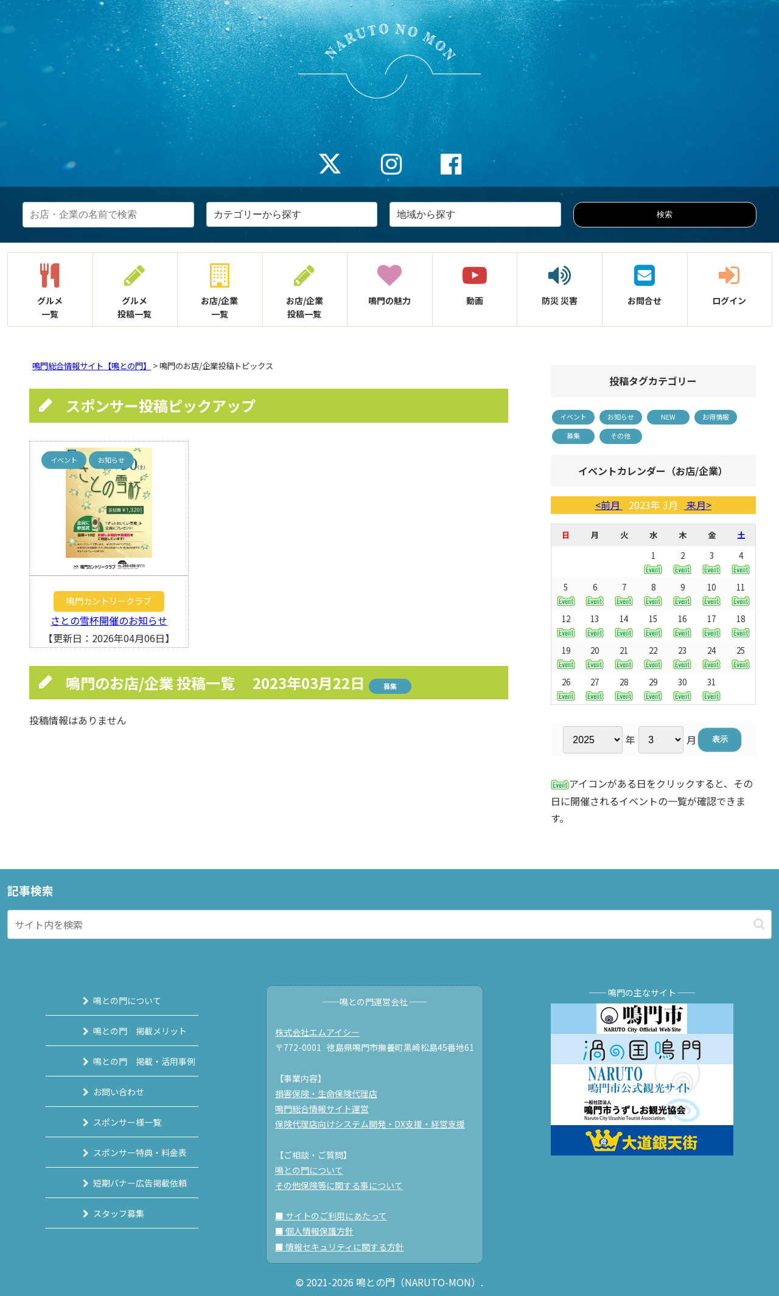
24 (711, 656)
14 (624, 625)
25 (741, 656)
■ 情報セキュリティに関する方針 (345, 1247)
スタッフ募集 (105, 1213)
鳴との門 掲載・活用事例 (131, 1061)
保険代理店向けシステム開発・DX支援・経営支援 (375, 1124)
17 (711, 625)
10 (711, 593)
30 (682, 688)
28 (624, 688)
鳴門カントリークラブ (109, 601)
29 (653, 688)
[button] (759, 924)
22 (653, 656)
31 (711, 688)
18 (741, 625)
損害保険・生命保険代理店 (332, 1093)
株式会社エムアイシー (323, 1032)
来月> (697, 504)
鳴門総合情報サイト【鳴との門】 (91, 366)
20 (594, 656)
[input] (389, 924)
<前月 (609, 504)
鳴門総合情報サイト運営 (327, 1109)
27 (594, 688)
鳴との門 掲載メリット (126, 1031)
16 (682, 625)
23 (682, 656)
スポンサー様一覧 (114, 1122)
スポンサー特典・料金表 (126, 1152)
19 (566, 656)
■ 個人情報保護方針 (320, 1231)
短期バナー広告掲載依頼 (126, 1183)
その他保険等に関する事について (344, 1185)
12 (566, 625)
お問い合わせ (105, 1092)
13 (594, 625)
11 (741, 593)
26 (566, 688)
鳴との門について (114, 1000)
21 (624, 656)
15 (653, 625)
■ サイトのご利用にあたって (337, 1216)
